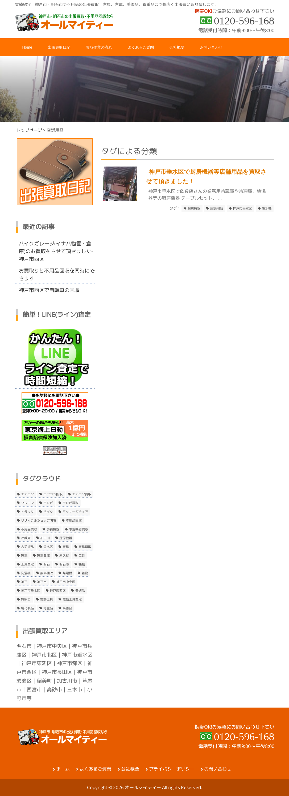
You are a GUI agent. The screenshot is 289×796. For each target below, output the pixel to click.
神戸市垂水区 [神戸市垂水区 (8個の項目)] (30, 590)
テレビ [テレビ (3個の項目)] (48, 503)
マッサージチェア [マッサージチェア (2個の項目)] (75, 511)
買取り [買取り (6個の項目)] (26, 599)
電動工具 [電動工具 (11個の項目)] (46, 599)
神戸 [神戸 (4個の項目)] (24, 582)
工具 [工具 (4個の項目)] (82, 555)
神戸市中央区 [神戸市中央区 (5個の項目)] (65, 582)
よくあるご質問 (95, 769)
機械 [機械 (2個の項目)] (82, 564)
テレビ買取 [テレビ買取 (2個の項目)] (71, 503)
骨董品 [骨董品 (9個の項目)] (48, 608)
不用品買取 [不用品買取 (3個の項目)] (29, 529)
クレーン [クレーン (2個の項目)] (27, 503)
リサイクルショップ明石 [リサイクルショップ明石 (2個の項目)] (38, 520)
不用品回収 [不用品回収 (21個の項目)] (74, 520)
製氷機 (266, 208)
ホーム (63, 769)
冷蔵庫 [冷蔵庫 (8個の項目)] (26, 538)
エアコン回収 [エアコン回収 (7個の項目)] (53, 494)
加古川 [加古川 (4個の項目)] (45, 538)
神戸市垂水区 (242, 208)
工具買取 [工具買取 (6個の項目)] (27, 564)
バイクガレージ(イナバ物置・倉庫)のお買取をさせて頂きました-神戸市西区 (56, 251)
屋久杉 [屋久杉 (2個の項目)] (64, 555)
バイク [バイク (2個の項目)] (48, 511)
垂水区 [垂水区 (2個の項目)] (48, 546)
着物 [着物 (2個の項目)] (85, 573)
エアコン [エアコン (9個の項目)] (27, 494)
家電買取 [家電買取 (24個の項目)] (43, 555)
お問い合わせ (217, 769)
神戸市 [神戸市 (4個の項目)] (42, 582)
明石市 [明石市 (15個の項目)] (64, 564)
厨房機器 (194, 208)
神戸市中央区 (52, 646)
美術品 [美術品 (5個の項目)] (80, 590)
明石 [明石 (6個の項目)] (46, 564)
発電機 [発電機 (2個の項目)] (67, 573)
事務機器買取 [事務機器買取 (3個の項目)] (78, 529)
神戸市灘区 (69, 663)
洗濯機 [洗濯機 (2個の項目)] (26, 573)
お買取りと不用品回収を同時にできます (57, 274)
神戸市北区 (44, 654)
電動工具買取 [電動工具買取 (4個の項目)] (72, 599)
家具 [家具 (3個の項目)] (66, 546)
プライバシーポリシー (171, 769)
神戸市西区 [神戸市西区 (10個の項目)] (58, 590)
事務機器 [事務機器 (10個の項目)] (53, 529)
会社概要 (130, 769)
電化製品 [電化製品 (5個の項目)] (27, 608)
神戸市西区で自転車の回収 (49, 290)
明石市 (24, 646)
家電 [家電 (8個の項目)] (24, 555)
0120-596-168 (244, 21)
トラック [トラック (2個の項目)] (27, 511)
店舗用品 (216, 208)
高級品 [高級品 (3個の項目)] (67, 608)
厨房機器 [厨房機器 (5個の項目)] (65, 538)
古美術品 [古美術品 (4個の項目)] (27, 546)
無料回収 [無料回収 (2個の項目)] (46, 573)
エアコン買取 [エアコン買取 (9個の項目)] (81, 494)
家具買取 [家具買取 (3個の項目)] (85, 546)
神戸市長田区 (57, 672)
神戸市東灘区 (37, 663)
